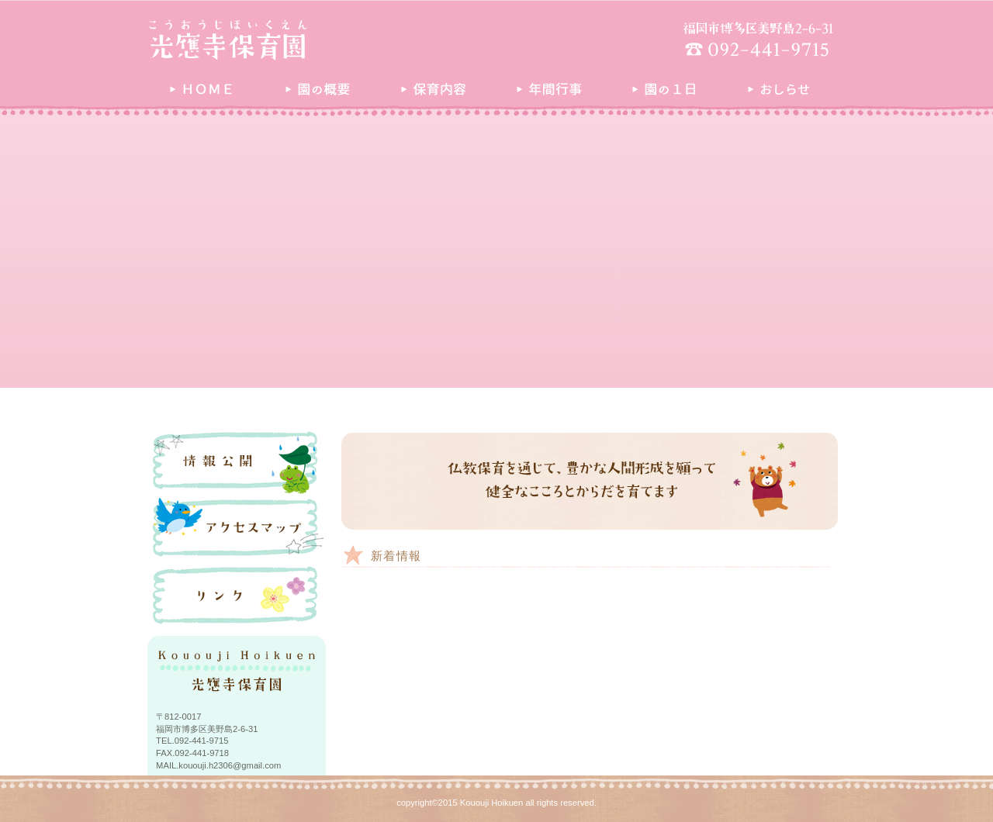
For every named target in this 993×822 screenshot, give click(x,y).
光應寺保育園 (290, 39)
